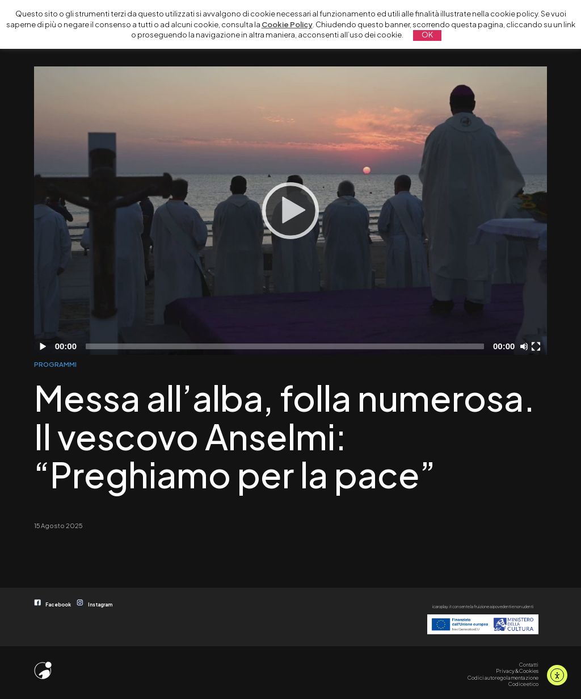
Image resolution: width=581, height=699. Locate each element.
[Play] (290, 210)
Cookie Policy (287, 24)
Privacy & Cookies (517, 670)
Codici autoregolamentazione (503, 677)
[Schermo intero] (537, 346)
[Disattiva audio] (526, 346)
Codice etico (523, 683)
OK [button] (427, 34)
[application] (290, 210)
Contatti (528, 664)
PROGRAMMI (55, 364)
